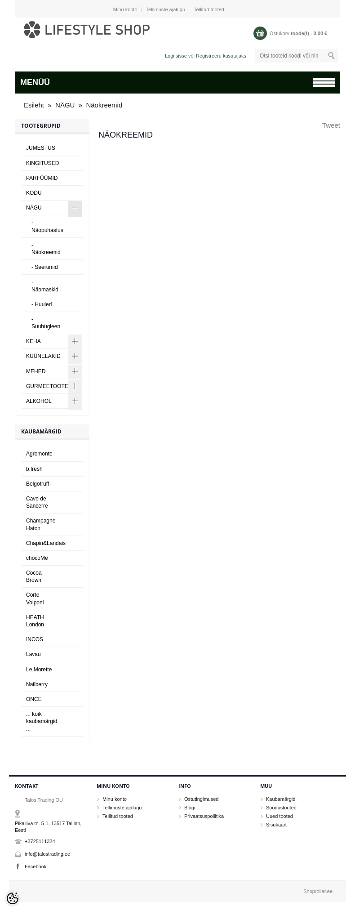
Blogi (189, 807)
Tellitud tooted (209, 9)
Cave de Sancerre (37, 502)
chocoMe (37, 558)
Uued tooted (279, 816)
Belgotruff (37, 484)
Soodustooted (281, 807)
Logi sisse (176, 55)
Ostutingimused (201, 799)
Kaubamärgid (280, 799)
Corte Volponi (35, 598)
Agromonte (39, 454)
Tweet (331, 125)
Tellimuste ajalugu (165, 9)
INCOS (34, 639)
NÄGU (65, 105)
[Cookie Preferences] (12, 898)
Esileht (34, 105)
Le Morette (39, 669)
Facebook (35, 866)
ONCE (34, 699)
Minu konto (125, 9)
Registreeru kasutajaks (221, 55)
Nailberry (37, 684)
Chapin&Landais (46, 543)
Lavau (33, 654)
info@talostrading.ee (47, 854)
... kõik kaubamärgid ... (41, 721)
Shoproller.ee (318, 891)
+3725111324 (40, 841)
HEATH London (35, 621)
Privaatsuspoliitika (204, 816)
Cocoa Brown (34, 576)
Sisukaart (276, 824)
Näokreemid (104, 105)
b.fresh (34, 469)
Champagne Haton (40, 524)
